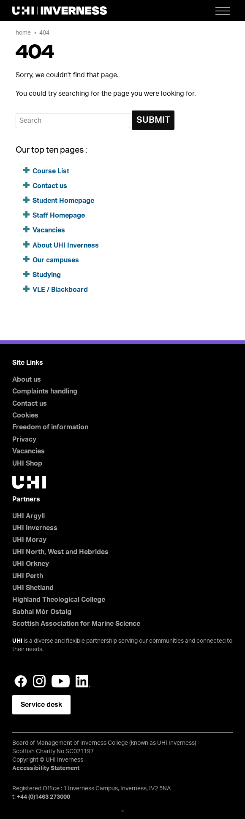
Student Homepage (63, 200)
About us (26, 379)
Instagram (39, 681)
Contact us (50, 186)
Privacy (24, 439)
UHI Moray (29, 539)
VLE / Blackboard (60, 289)
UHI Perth (27, 576)
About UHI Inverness (66, 245)
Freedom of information (50, 427)
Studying (47, 275)
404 (44, 33)
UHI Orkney (30, 563)
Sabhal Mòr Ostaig (41, 612)
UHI (17, 641)
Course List (51, 171)
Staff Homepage (59, 215)
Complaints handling (44, 391)
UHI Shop (27, 463)
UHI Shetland (33, 588)
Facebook (20, 681)
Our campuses (56, 260)
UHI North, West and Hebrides (60, 552)
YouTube (61, 681)
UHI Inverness (34, 528)
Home (23, 33)
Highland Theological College (58, 599)
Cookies (25, 415)
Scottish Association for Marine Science (76, 623)
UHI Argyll (28, 516)
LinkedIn (83, 681)
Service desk (41, 704)
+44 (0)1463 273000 (43, 797)
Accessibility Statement (45, 768)
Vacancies (49, 230)
